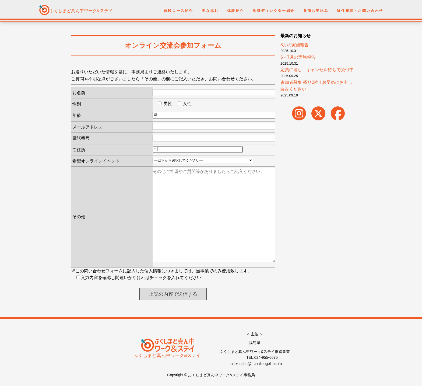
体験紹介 (235, 11)
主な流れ (210, 11)
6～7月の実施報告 (297, 57)
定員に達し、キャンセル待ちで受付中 (317, 69)
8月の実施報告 (294, 45)
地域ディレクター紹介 (274, 11)
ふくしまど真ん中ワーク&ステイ (81, 10)
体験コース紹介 (178, 11)
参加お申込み (316, 11)
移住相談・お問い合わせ (360, 11)
